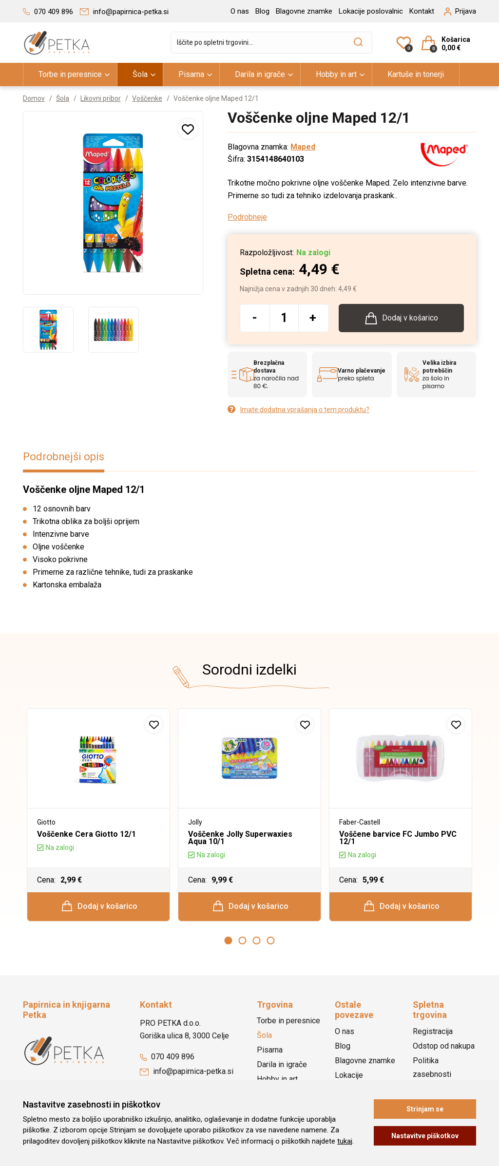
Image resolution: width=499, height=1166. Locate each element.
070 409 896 (167, 1056)
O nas (239, 11)
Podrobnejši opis (64, 457)
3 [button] (256, 940)
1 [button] (228, 940)
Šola (140, 74)
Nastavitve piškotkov (425, 1136)
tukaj (344, 1141)
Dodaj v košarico (99, 906)
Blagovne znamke (304, 11)
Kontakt (421, 11)
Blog (262, 11)
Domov (34, 98)
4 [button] (270, 940)
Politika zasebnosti (432, 1067)
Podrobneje (247, 217)
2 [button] (243, 940)
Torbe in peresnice (70, 74)
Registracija (433, 1031)
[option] (48, 330)
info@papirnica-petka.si (186, 1071)
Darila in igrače (260, 74)
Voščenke (147, 98)
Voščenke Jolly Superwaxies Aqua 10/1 (240, 838)
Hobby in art (336, 74)
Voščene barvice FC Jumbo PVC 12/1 (398, 838)
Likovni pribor (100, 98)
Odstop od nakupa (444, 1046)
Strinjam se (424, 1109)
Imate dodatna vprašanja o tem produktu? (298, 409)
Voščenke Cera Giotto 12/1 (86, 834)
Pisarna (191, 74)
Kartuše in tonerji (415, 74)
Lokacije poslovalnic (371, 11)
